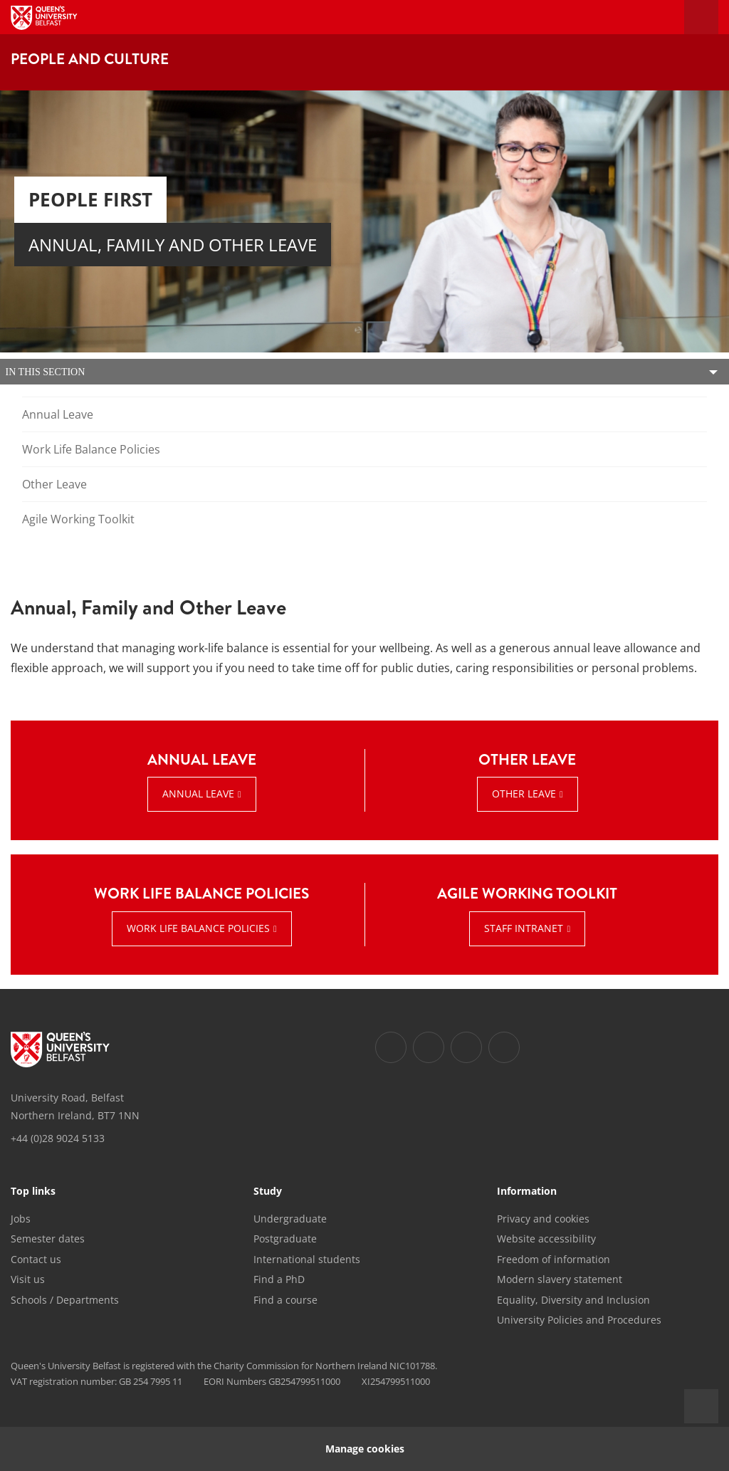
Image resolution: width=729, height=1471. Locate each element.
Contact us (36, 1259)
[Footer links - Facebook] (391, 1047)
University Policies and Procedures (579, 1319)
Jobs (21, 1218)
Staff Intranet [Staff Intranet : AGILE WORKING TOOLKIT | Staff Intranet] (523, 928)
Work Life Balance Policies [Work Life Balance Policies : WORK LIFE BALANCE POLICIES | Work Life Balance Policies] (198, 928)
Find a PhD (279, 1279)
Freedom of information (553, 1259)
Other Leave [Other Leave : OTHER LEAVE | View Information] (524, 793)
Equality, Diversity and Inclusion (573, 1300)
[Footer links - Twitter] (428, 1047)
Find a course (285, 1300)
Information (527, 1192)
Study (267, 1192)
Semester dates (48, 1238)
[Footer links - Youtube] (504, 1047)
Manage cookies (364, 1448)
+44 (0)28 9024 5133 (58, 1138)
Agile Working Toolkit (78, 519)
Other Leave (54, 484)
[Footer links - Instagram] (466, 1047)
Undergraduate (290, 1218)
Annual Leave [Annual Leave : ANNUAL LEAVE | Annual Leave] (198, 793)
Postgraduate (285, 1238)
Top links (33, 1192)
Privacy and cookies (543, 1218)
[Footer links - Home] (60, 1049)
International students (306, 1259)
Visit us (28, 1279)
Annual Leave (57, 414)
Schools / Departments (65, 1300)
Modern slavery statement (559, 1279)
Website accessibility (546, 1238)
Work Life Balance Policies (91, 449)
